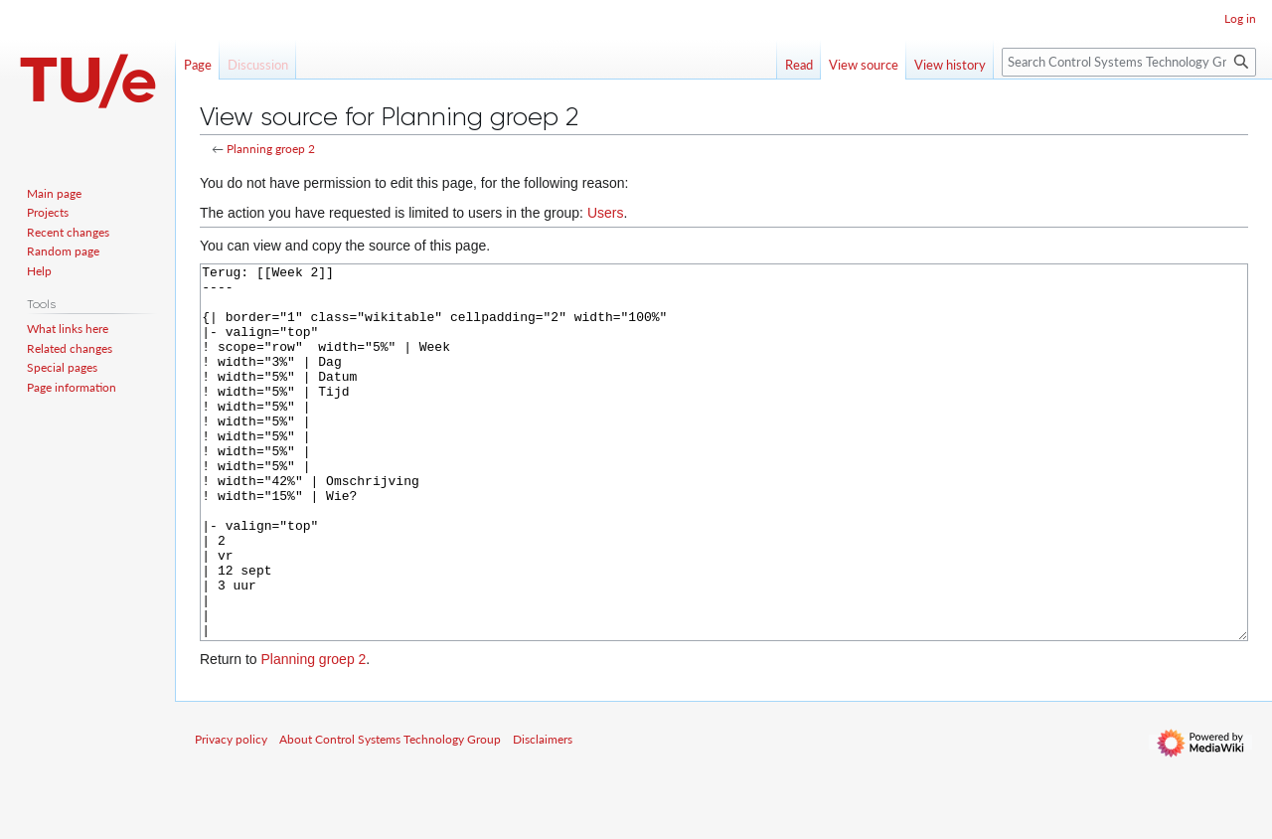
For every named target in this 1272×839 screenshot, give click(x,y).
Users (605, 213)
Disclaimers (542, 813)
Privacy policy (231, 813)
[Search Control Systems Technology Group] (1129, 62)
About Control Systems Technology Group (390, 813)
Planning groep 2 (271, 148)
